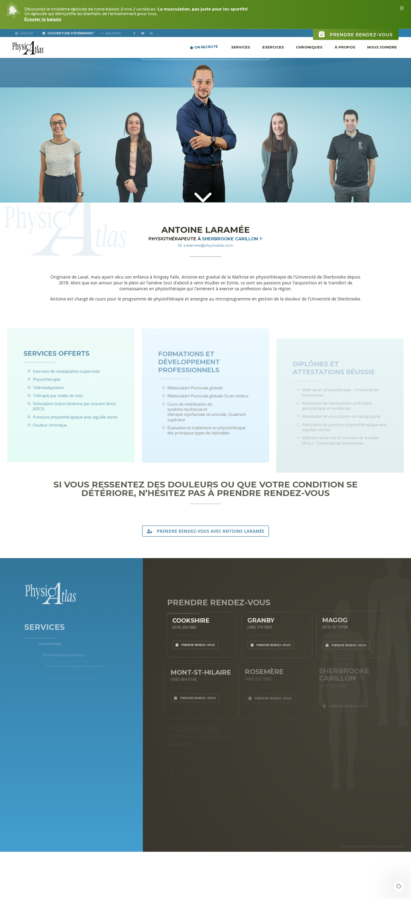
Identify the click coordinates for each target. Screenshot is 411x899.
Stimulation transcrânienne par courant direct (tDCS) (74, 424)
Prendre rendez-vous (356, 27)
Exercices (273, 47)
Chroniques (309, 47)
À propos (345, 47)
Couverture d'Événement (68, 33)
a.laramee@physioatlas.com (205, 245)
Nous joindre (382, 47)
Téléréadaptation (48, 405)
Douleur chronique (50, 442)
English (24, 33)
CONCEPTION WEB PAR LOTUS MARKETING (372, 846)
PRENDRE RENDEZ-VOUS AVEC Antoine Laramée (205, 531)
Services (240, 47)
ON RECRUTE (204, 47)
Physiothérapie (46, 397)
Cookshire (189, 618)
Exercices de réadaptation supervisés (66, 389)
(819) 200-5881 (181, 626)
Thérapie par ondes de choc (58, 413)
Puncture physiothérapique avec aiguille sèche (75, 434)
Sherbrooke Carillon (232, 238)
